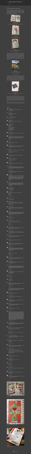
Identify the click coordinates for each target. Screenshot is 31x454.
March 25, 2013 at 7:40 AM (11, 333)
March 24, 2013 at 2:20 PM (11, 320)
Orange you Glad (19, 142)
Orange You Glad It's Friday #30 (15, 74)
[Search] (23, 1)
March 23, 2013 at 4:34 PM (11, 280)
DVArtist (9, 112)
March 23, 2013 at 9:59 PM (11, 301)
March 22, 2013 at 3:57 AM (11, 152)
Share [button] (7, 105)
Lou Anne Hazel (10, 226)
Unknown (10, 162)
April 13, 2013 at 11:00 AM (11, 377)
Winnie (9, 211)
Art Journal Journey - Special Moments (15, 51)
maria (9, 141)
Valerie (9, 344)
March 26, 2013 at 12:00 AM (11, 356)
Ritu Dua (9, 303)
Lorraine (9, 275)
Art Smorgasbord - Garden (12, 424)
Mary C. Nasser (10, 191)
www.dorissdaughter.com (11, 116)
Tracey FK (10, 135)
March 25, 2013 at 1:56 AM (11, 329)
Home (9, 4)
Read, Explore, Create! (15, 2)
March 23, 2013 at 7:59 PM (11, 297)
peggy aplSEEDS (10, 120)
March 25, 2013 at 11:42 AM (11, 337)
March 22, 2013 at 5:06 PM (11, 245)
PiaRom (9, 307)
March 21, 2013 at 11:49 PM (11, 118)
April (9, 242)
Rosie (9, 157)
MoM (9, 364)
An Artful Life (9, 396)
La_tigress (10, 375)
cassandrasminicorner (11, 348)
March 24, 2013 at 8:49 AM (11, 305)
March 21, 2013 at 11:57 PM (11, 122)
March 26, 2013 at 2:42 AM (11, 365)
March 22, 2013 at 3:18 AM (11, 147)
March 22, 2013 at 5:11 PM (11, 250)
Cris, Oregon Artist (10, 295)
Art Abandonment (15, 94)
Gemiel (9, 287)
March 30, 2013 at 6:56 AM (11, 373)
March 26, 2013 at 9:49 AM (11, 369)
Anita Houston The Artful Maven (12, 335)
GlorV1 (9, 108)
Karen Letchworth (10, 201)
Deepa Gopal (10, 358)
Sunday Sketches (15, 52)
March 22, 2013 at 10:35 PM (11, 263)
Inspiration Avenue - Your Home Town (15, 73)
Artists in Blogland (15, 38)
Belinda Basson (10, 132)
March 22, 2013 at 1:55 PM (11, 214)
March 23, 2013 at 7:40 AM (11, 273)
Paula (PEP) (10, 174)
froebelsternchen (10, 124)
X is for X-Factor (10, 446)
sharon (9, 216)
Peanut (9, 282)
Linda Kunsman (10, 206)
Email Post (9, 105)
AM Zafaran (10, 270)
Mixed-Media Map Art (11, 195)
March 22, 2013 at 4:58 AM (11, 160)
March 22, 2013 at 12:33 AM (11, 130)
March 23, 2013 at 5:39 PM (11, 290)
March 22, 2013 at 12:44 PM (11, 209)
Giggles (9, 252)
